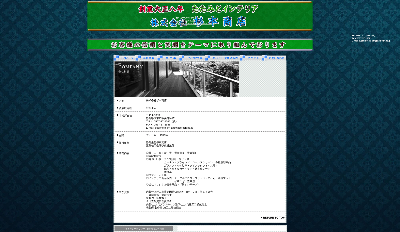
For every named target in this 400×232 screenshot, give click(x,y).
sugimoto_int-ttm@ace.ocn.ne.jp (199, 23)
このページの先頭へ (272, 217)
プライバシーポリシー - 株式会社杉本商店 (143, 228)
